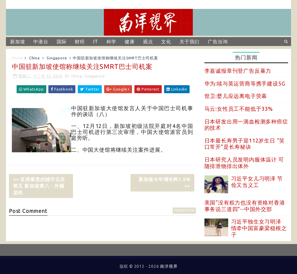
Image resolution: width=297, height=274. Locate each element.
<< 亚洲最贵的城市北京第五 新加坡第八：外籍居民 (39, 186)
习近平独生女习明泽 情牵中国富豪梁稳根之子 (259, 227)
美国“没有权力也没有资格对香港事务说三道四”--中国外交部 (244, 205)
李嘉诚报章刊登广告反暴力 (237, 71)
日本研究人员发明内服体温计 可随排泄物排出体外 (244, 162)
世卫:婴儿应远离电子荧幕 (235, 96)
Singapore (57, 58)
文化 (166, 41)
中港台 (40, 41)
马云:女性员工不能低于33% (238, 109)
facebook (184, 210)
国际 (62, 41)
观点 (148, 41)
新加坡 (17, 41)
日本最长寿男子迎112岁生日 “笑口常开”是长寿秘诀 (244, 143)
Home (17, 58)
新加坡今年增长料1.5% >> (164, 183)
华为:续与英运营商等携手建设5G (244, 83)
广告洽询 (218, 41)
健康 (130, 41)
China (34, 58)
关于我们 (189, 41)
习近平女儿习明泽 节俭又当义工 (257, 181)
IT (95, 41)
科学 (112, 41)
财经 (80, 41)
